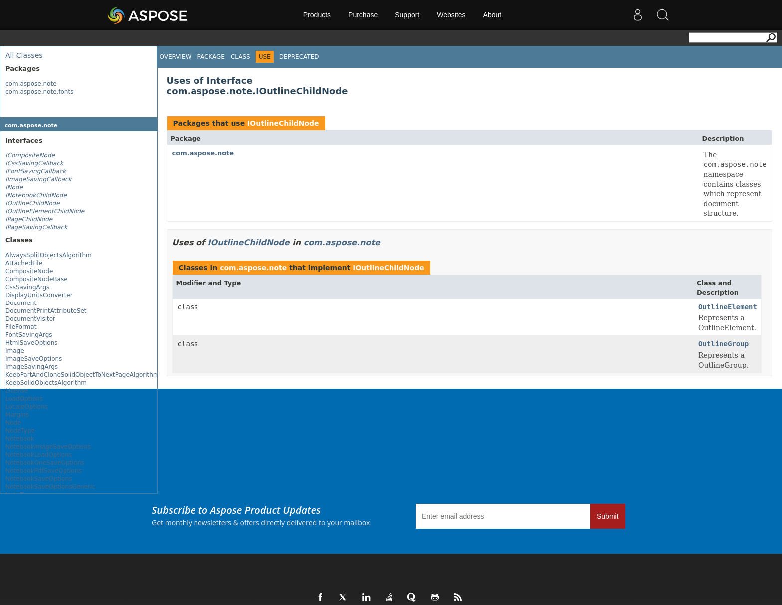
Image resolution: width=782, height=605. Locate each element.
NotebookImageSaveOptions (48, 446)
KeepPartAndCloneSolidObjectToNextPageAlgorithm (82, 374)
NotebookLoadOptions (38, 454)
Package (211, 56)
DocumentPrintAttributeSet (45, 310)
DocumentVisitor (30, 318)
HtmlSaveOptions (31, 342)
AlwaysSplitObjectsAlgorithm (48, 255)
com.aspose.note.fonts (39, 91)
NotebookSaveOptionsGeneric (50, 486)
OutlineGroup (723, 344)
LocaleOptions (26, 406)
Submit (608, 516)
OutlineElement (727, 307)
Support (407, 15)
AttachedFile (23, 263)
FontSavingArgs (28, 334)
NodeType (20, 430)
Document (20, 303)
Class (240, 56)
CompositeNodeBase (36, 279)
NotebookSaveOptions (38, 478)
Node (13, 422)
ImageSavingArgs (31, 366)
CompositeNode (29, 271)
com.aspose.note (31, 83)
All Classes (24, 55)
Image (14, 350)
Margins (17, 414)
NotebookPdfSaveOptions (43, 470)
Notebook (19, 438)
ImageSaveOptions (33, 358)
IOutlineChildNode (283, 123)
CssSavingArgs (27, 287)
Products (317, 15)
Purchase (363, 15)
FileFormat (20, 326)
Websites (451, 15)
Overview (176, 56)
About (492, 15)
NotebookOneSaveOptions (44, 462)
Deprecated (299, 56)
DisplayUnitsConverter (39, 295)
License (16, 390)
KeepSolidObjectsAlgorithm (46, 382)
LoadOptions (24, 398)
